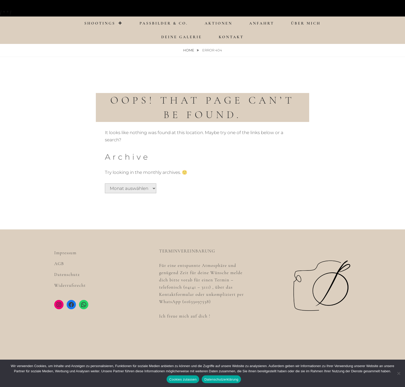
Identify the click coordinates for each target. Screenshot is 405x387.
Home (189, 50)
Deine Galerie (181, 37)
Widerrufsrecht (70, 285)
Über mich (306, 23)
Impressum (65, 253)
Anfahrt (261, 23)
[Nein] (398, 373)
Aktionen (218, 23)
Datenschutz (67, 274)
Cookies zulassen (183, 379)
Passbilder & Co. (163, 23)
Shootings (99, 23)
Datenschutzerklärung (221, 379)
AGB (59, 263)
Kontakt (231, 37)
